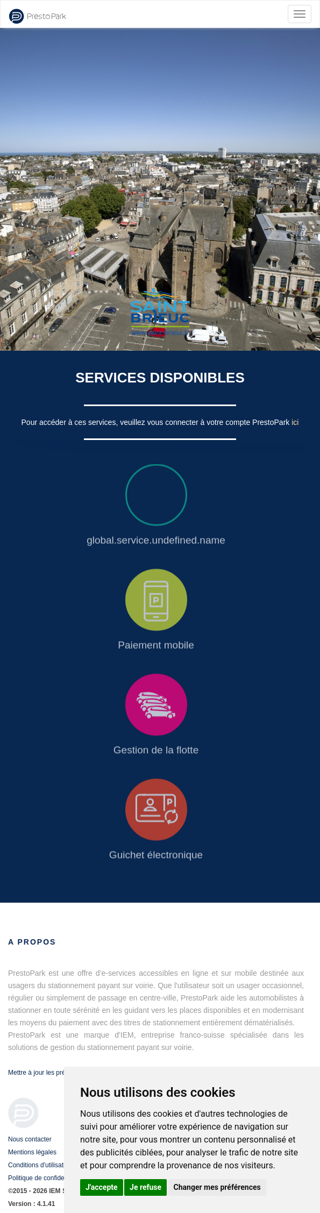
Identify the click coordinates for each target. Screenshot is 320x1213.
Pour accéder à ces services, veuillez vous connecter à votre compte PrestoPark (157, 422)
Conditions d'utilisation (40, 1165)
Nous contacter (30, 1139)
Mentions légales (32, 1152)
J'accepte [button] (102, 1187)
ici (294, 422)
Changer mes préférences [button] (217, 1187)
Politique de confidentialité (45, 1178)
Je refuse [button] (145, 1187)
